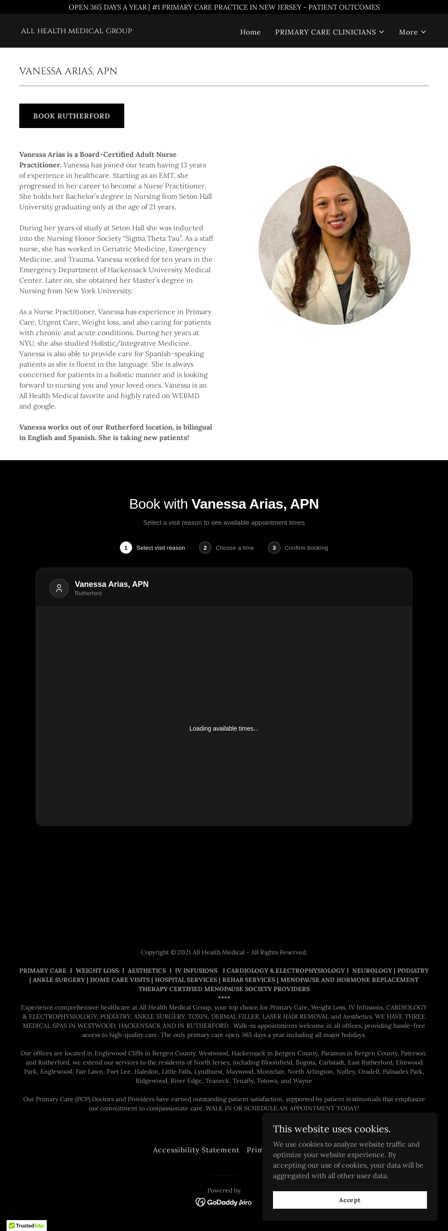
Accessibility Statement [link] (196, 1149)
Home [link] (250, 32)
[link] (76, 30)
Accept (350, 1199)
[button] (330, 32)
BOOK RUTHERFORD (71, 115)
